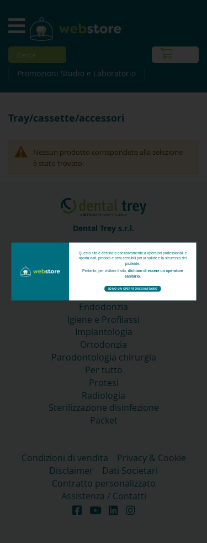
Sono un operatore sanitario (132, 288)
